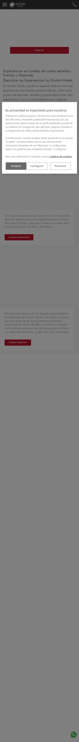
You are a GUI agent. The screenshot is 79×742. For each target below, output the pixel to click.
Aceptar (16, 166)
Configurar (37, 166)
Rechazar (60, 166)
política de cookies (61, 156)
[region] (39, 138)
